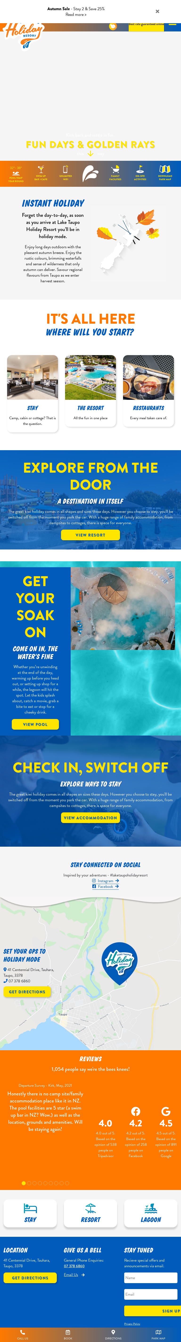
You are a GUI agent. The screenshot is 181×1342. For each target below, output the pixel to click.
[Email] (150, 1294)
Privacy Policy (132, 1324)
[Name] (150, 1277)
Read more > (76, 14)
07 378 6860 (74, 1266)
